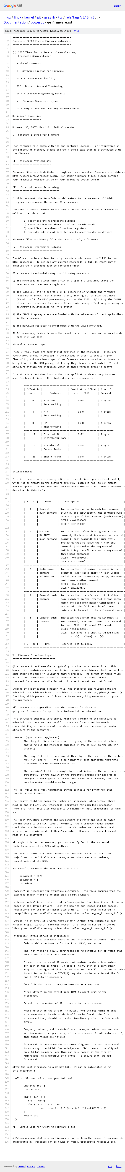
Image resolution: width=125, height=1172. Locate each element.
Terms (41, 1166)
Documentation (16, 22)
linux (7, 17)
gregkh (49, 17)
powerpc (37, 22)
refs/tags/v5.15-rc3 (80, 17)
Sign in (117, 5)
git (39, 17)
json (118, 1166)
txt (110, 1166)
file (76, 30)
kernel (29, 17)
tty (60, 17)
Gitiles (21, 1166)
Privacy (31, 1166)
